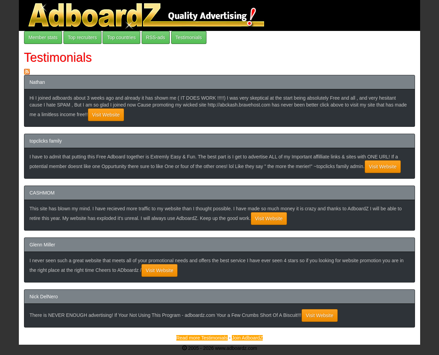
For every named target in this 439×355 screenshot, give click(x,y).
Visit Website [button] (106, 115)
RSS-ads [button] (155, 37)
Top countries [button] (121, 37)
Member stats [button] (43, 37)
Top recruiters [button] (82, 37)
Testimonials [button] (189, 37)
